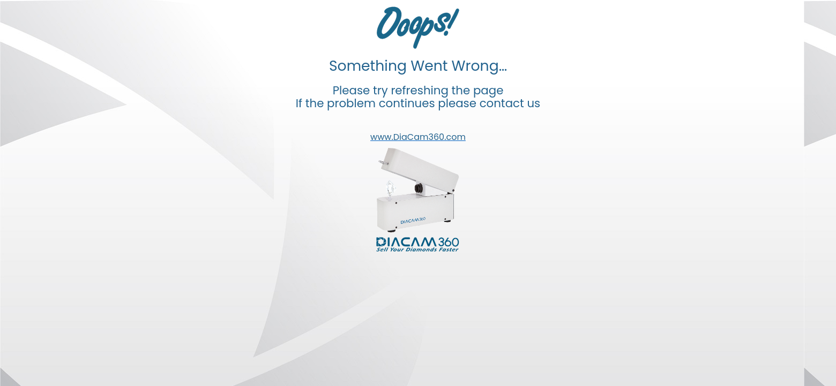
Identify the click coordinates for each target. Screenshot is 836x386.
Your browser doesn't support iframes (418, 193)
